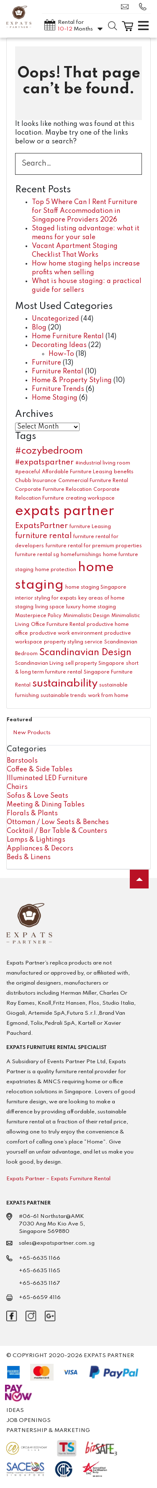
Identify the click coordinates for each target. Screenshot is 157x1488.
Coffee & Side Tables (39, 769)
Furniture (46, 363)
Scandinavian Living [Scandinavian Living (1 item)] (39, 663)
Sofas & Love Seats (37, 796)
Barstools (22, 761)
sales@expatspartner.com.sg (125, 6)
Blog (39, 327)
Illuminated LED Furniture (47, 778)
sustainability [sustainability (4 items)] (65, 683)
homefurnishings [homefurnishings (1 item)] (81, 554)
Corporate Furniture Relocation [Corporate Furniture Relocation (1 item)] (53, 489)
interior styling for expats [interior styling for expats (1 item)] (46, 598)
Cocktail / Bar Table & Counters (57, 831)
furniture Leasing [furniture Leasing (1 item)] (90, 526)
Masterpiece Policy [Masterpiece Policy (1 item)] (38, 615)
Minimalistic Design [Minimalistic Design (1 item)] (86, 615)
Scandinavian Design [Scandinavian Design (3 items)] (85, 652)
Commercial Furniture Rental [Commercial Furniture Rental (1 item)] (93, 480)
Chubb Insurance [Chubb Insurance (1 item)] (36, 480)
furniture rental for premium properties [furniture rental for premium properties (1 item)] (94, 546)
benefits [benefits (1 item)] (124, 472)
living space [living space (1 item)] (49, 607)
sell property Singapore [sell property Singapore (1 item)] (94, 663)
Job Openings (28, 1420)
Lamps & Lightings (36, 840)
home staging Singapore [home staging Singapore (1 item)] (95, 587)
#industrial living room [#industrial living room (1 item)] (102, 463)
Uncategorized (55, 319)
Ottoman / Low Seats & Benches (58, 822)
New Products (32, 732)
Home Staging (54, 398)
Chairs (17, 787)
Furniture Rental (57, 371)
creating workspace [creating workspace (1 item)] (90, 498)
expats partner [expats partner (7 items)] (64, 511)
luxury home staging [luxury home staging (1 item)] (91, 607)
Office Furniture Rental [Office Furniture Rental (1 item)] (58, 624)
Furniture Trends (58, 389)
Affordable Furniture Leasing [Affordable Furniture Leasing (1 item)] (77, 472)
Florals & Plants (32, 813)
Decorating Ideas (59, 345)
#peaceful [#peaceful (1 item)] (27, 472)
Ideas (15, 1410)
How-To (61, 354)
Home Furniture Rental (68, 336)
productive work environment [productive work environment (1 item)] (66, 633)
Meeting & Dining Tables (46, 804)
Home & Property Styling (72, 380)
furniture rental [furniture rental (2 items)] (43, 536)
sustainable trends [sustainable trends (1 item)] (63, 695)
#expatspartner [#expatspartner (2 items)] (44, 462)
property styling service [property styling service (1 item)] (73, 642)
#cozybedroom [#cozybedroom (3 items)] (49, 451)
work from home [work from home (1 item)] (108, 695)
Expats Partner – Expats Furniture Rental (58, 1179)
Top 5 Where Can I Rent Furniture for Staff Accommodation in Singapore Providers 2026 (84, 211)
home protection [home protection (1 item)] (55, 569)
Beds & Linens (29, 857)
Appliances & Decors (40, 848)
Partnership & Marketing (48, 1430)
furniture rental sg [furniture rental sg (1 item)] (37, 554)
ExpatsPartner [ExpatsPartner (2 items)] (41, 526)
